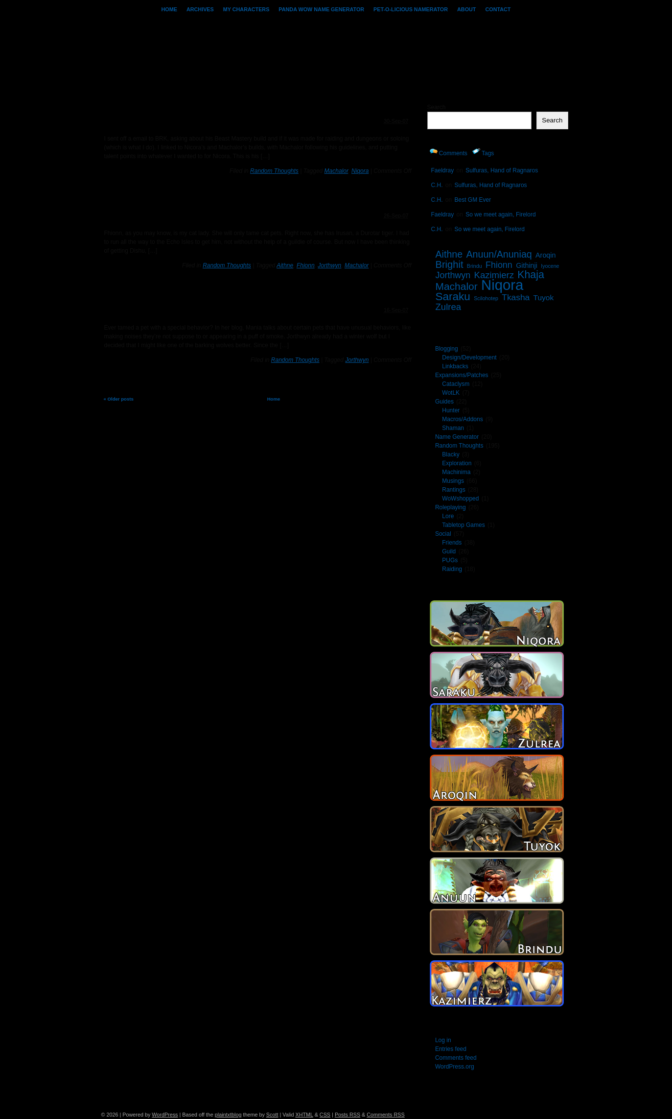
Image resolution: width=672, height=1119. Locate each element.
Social (443, 533)
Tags (483, 152)
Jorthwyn (329, 265)
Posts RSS (347, 1115)
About (466, 9)
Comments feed (456, 1057)
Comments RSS (385, 1115)
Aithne (285, 265)
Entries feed (450, 1049)
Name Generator (457, 436)
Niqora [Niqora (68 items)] (502, 285)
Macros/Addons (462, 419)
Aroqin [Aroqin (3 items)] (545, 255)
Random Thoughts (274, 170)
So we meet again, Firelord (500, 214)
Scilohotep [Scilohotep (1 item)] (486, 298)
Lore (448, 516)
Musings (453, 480)
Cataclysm (455, 384)
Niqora (360, 170)
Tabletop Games (463, 525)
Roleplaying (450, 507)
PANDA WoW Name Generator (321, 9)
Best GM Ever (473, 199)
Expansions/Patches (461, 375)
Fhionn (306, 265)
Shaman (453, 428)
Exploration (456, 463)
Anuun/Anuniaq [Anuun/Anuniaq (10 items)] (499, 254)
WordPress (165, 1115)
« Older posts (119, 399)
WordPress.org (454, 1066)
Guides (444, 401)
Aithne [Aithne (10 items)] (449, 254)
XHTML (304, 1115)
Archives (200, 9)
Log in (443, 1040)
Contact (497, 9)
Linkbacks (455, 366)
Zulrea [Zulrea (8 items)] (449, 307)
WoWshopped (460, 498)
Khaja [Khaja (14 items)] (530, 275)
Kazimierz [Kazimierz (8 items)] (494, 275)
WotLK (451, 392)
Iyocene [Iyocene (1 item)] (550, 266)
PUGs (450, 560)
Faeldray (442, 170)
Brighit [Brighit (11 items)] (449, 264)
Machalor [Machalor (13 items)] (457, 286)
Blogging (446, 348)
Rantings (453, 489)
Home (169, 9)
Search (436, 107)
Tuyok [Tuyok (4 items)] (543, 297)
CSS (325, 1115)
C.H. (437, 185)
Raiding (452, 569)
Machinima (456, 472)
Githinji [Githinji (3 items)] (526, 265)
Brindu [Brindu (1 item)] (474, 266)
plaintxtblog (228, 1115)
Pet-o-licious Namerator (410, 9)
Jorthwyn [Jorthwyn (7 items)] (453, 275)
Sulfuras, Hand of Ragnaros (501, 170)
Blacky (450, 454)
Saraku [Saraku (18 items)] (453, 296)
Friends (452, 542)
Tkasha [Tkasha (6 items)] (516, 297)
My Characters (246, 9)
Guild (449, 551)
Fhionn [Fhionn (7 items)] (499, 265)
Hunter (451, 410)
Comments (448, 152)
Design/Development (469, 357)
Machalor (336, 170)
